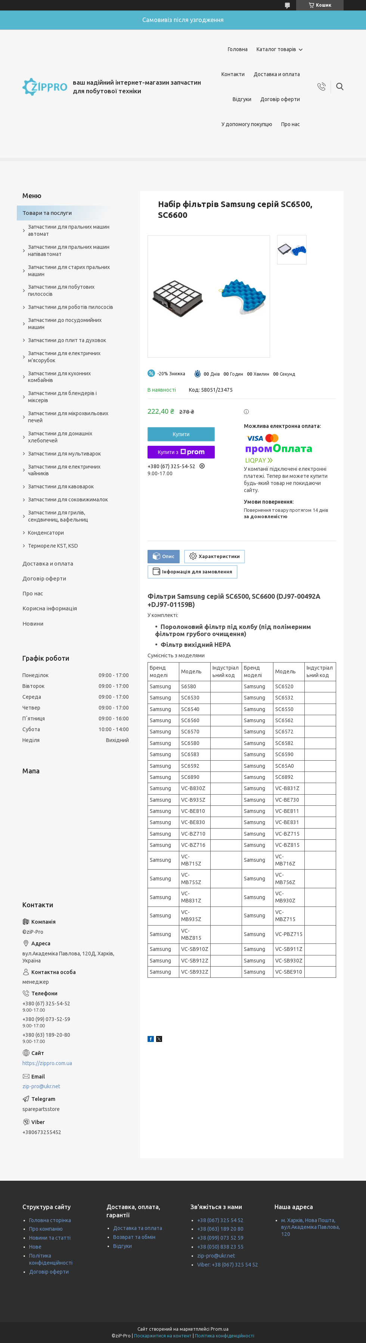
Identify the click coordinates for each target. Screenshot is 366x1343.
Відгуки (242, 99)
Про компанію (46, 1229)
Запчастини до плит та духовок (67, 340)
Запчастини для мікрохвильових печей (68, 416)
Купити (181, 434)
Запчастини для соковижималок (68, 500)
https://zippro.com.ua (47, 1063)
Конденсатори (46, 533)
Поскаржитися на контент (163, 1335)
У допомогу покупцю (246, 124)
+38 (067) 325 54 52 (220, 1220)
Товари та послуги (47, 213)
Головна (238, 49)
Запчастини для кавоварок (61, 486)
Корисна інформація (49, 608)
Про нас (290, 124)
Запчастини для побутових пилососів (61, 290)
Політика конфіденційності (224, 1335)
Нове (35, 1247)
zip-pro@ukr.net (41, 1086)
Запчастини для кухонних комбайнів (59, 377)
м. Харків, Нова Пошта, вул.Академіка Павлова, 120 (310, 1227)
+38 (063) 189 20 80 (220, 1229)
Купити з (181, 452)
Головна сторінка (50, 1220)
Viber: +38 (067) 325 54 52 (227, 1265)
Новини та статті (50, 1238)
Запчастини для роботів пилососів (70, 307)
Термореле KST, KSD (53, 546)
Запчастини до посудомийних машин (65, 323)
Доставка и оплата (277, 74)
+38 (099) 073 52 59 (220, 1238)
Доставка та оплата (137, 1228)
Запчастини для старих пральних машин (69, 270)
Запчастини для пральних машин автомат (68, 230)
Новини (32, 623)
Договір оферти (280, 99)
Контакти (233, 74)
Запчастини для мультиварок (64, 454)
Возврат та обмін (134, 1237)
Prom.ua (220, 1329)
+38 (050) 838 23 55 (220, 1247)
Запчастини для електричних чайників (64, 470)
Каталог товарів (276, 49)
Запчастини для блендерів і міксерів (62, 396)
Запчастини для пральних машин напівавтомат (68, 250)
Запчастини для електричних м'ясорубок (64, 356)
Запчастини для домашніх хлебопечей (60, 437)
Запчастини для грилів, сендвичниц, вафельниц (58, 516)
